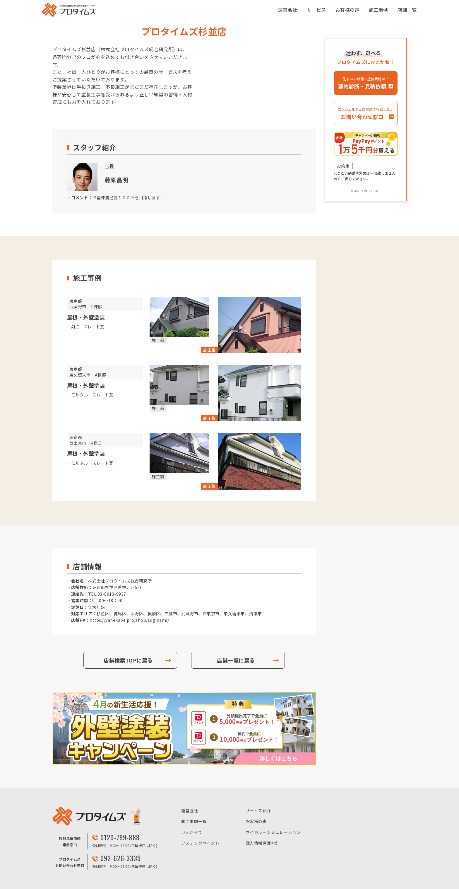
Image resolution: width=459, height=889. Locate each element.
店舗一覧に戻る (236, 660)
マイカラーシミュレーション (273, 832)
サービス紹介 (258, 810)
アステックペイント (200, 843)
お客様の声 (347, 9)
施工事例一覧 (194, 821)
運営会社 (287, 9)
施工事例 (378, 9)
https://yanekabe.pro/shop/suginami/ (129, 620)
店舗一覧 (407, 9)
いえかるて (191, 832)
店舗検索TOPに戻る (128, 660)
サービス (316, 9)
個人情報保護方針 (263, 843)
